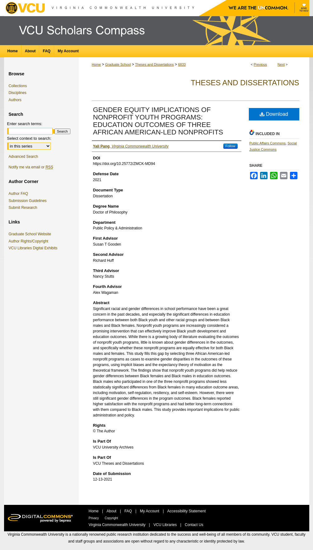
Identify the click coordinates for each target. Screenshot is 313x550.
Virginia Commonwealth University (118, 525)
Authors (15, 100)
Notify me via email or (31, 167)
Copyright (111, 518)
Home (96, 64)
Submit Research (23, 207)
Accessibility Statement (186, 511)
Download (274, 114)
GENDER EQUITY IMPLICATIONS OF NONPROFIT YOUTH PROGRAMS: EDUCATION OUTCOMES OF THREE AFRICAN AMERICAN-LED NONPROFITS (158, 121)
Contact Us (194, 525)
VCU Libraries (166, 525)
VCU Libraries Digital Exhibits (34, 248)
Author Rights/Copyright (29, 241)
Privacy (94, 518)
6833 (182, 64)
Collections (18, 86)
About (112, 511)
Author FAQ (18, 193)
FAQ (128, 511)
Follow (230, 146)
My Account (150, 511)
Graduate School (118, 64)
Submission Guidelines (28, 201)
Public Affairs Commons (267, 143)
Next (281, 64)
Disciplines (17, 93)
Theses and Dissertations (154, 64)
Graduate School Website (31, 234)
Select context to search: (29, 138)
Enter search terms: (24, 123)
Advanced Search (23, 156)
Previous (260, 64)
